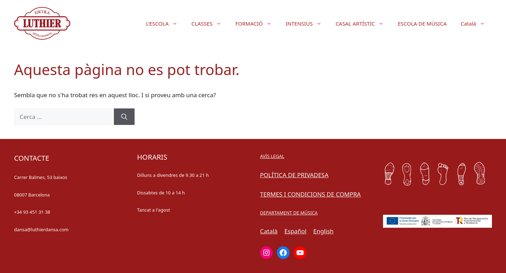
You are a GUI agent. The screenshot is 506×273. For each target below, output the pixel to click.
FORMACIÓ (257, 23)
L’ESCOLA (165, 23)
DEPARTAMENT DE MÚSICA (289, 212)
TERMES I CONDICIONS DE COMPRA (310, 194)
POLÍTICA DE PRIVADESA (294, 175)
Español (295, 231)
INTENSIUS (307, 23)
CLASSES (210, 23)
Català (476, 23)
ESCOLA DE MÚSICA (422, 23)
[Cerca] (124, 116)
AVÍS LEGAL (272, 156)
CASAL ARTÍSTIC (363, 23)
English (323, 231)
